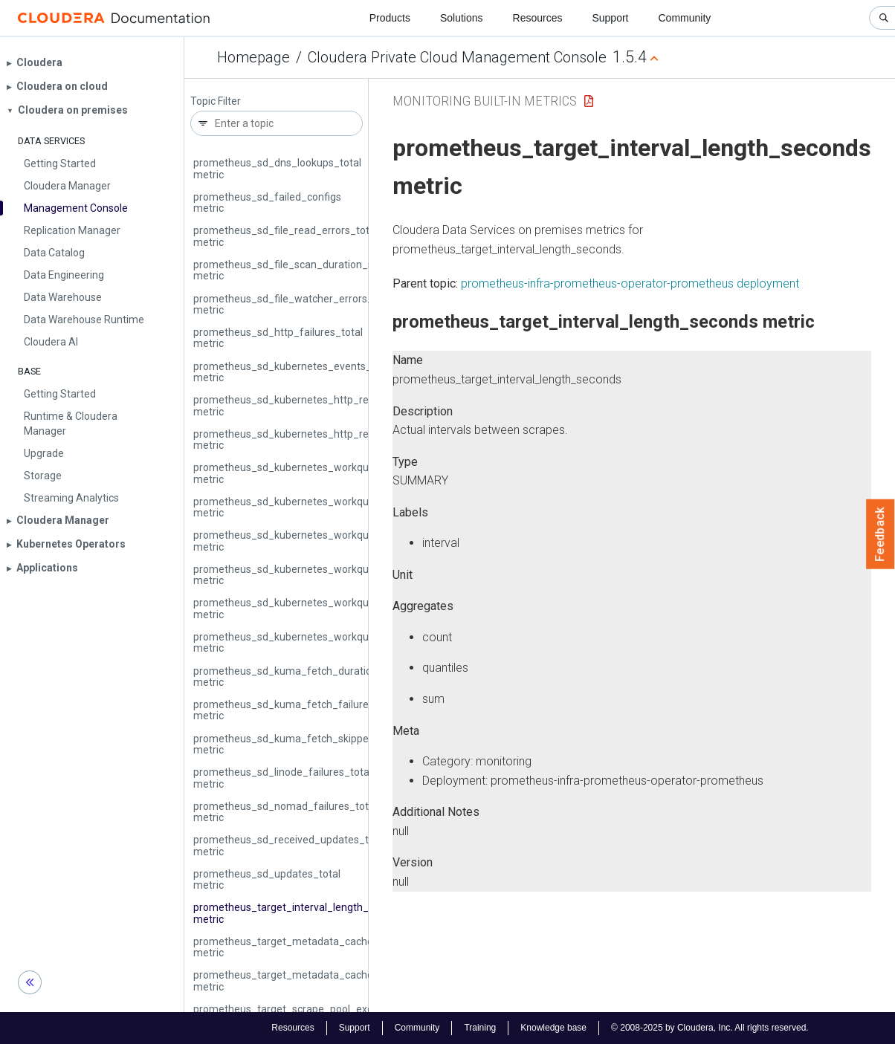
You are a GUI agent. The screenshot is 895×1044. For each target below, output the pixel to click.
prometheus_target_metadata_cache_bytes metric (299, 947)
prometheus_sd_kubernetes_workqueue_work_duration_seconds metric (349, 642)
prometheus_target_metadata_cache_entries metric (302, 980)
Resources (538, 18)
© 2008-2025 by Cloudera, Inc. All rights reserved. (710, 1027)
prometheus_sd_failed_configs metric (267, 202)
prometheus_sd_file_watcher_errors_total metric (294, 304)
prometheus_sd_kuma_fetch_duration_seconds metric (308, 676)
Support (610, 18)
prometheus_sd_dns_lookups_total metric (277, 168)
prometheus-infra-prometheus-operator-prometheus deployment (630, 283)
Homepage (253, 57)
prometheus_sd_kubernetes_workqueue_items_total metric (320, 507)
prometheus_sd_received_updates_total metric (290, 845)
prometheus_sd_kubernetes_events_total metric (293, 371)
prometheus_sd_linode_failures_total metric (282, 777)
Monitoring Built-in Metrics (484, 100)
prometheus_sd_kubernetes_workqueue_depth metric (306, 472)
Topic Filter (215, 101)
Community (685, 18)
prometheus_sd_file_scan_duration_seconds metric (300, 270)
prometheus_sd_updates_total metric (266, 879)
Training (480, 1027)
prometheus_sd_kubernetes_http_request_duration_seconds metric (339, 405)
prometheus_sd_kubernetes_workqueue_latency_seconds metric (332, 540)
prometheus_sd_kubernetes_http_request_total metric (308, 439)
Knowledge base (553, 1027)
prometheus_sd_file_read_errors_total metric (285, 235)
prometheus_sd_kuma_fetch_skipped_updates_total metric (320, 744)
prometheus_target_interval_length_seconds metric (300, 912)
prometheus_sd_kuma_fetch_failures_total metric (297, 710)
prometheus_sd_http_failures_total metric (278, 337)
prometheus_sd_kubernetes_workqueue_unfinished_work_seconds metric (354, 608)
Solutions (461, 18)
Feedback (880, 534)
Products (389, 18)
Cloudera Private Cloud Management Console (457, 57)
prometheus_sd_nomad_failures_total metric (285, 811)
